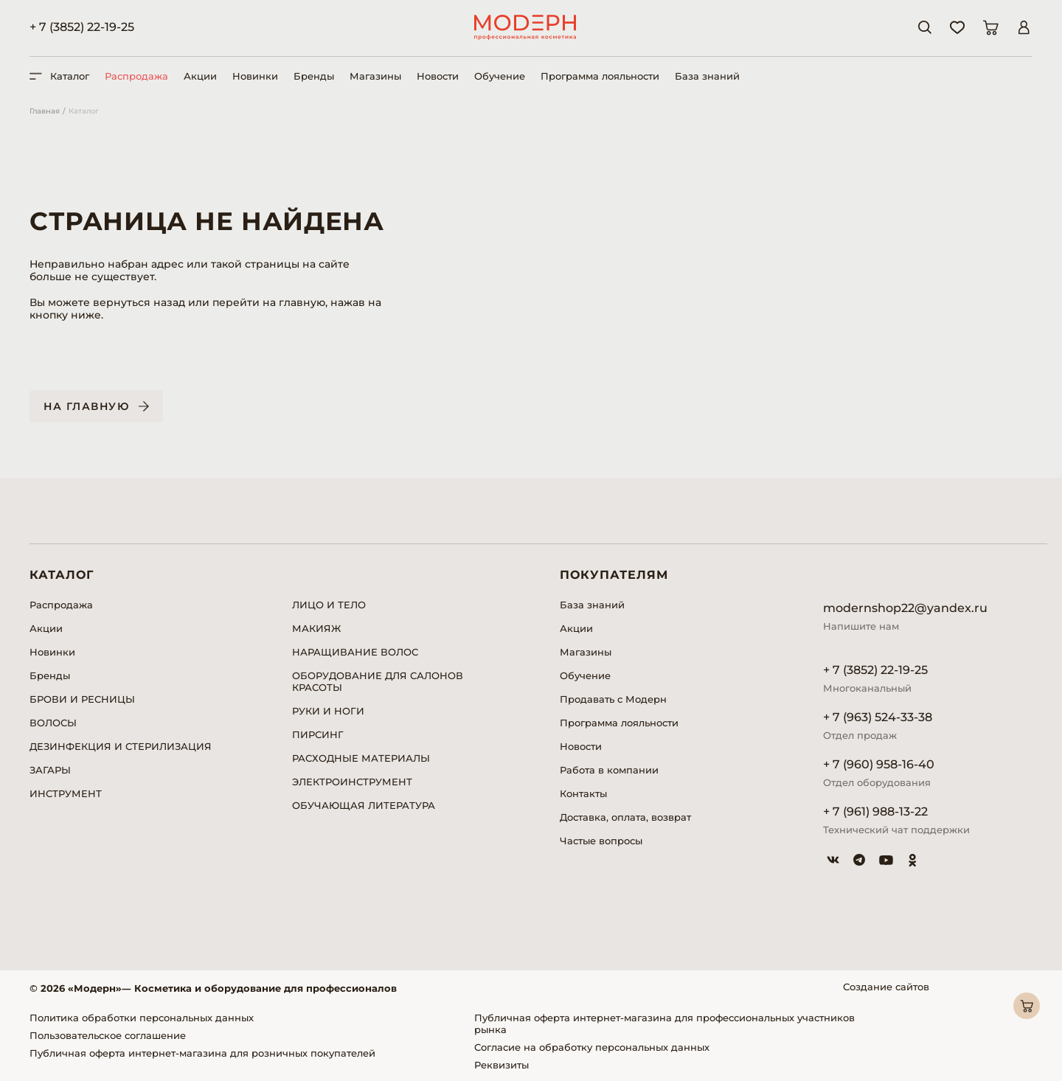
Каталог (84, 111)
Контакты (583, 793)
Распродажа (136, 76)
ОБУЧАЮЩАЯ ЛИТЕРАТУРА (363, 805)
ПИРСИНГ (318, 734)
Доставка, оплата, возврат (625, 817)
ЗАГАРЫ (50, 770)
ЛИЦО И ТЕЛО (329, 605)
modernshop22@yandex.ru (905, 608)
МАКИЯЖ (316, 628)
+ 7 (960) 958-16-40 (878, 764)
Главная (45, 111)
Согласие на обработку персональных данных (591, 1047)
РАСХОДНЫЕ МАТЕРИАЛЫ (361, 758)
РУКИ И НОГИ (328, 711)
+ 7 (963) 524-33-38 (877, 717)
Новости (438, 76)
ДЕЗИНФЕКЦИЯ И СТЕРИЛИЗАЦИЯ (121, 746)
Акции (200, 76)
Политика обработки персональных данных (142, 1017)
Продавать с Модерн (613, 699)
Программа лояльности (600, 76)
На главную (86, 406)
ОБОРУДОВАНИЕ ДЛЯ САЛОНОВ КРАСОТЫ (377, 681)
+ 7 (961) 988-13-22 (875, 811)
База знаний (707, 76)
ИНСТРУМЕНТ (66, 793)
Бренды (314, 76)
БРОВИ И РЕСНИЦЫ (82, 699)
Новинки (255, 76)
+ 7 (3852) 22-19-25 (82, 27)
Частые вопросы (601, 841)
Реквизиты (501, 1065)
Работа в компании (609, 770)
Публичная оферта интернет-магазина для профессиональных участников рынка (664, 1023)
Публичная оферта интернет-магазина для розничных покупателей (202, 1053)
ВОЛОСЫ (53, 723)
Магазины (375, 76)
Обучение (499, 76)
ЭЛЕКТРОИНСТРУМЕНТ (352, 782)
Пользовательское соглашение (108, 1035)
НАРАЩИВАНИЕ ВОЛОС (355, 652)
